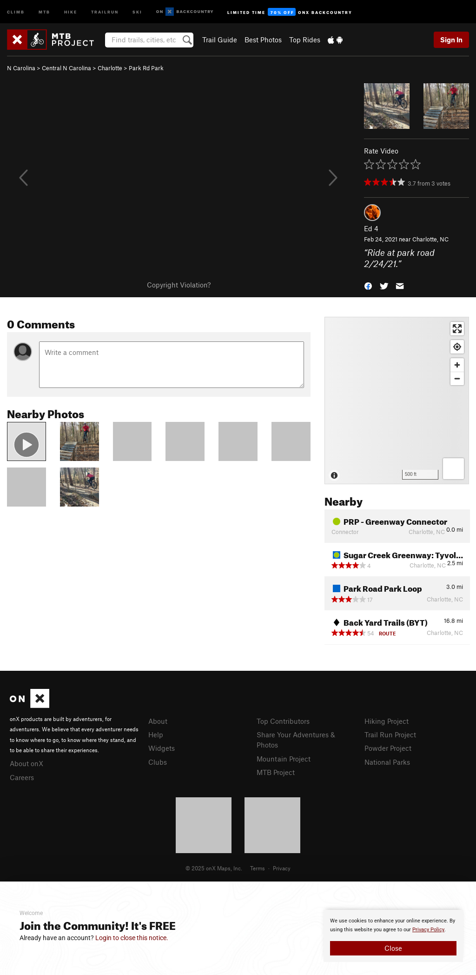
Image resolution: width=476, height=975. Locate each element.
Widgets (161, 748)
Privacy (282, 868)
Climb (16, 11)
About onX (26, 763)
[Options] (453, 468)
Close (393, 948)
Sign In (451, 39)
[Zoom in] (457, 365)
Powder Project (387, 748)
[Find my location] (457, 347)
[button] (368, 285)
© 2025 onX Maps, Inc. (213, 868)
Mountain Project (284, 759)
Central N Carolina (66, 68)
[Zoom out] (457, 378)
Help (155, 734)
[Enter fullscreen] (457, 328)
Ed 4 (371, 228)
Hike (70, 11)
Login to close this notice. (131, 938)
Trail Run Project (390, 734)
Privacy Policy (428, 930)
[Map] (397, 400)
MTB (44, 11)
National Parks (387, 762)
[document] (393, 935)
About (157, 721)
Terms (257, 868)
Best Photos (263, 39)
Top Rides (304, 39)
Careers (22, 777)
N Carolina (21, 68)
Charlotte (110, 68)
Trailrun (105, 11)
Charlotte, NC (430, 239)
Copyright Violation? (179, 284)
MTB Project (276, 772)
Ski (137, 11)
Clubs (157, 762)
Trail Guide (219, 39)
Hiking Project (386, 721)
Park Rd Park (146, 68)
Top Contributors (283, 721)
